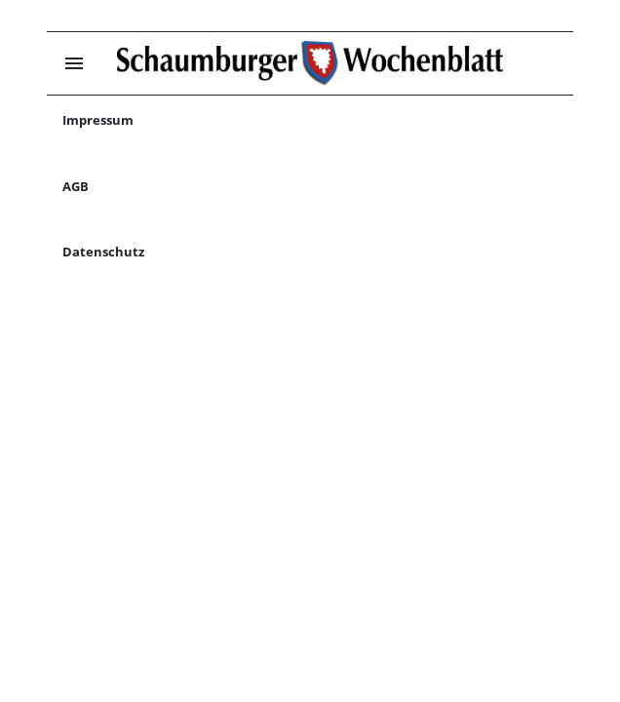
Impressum (98, 120)
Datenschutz (103, 251)
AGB (75, 186)
